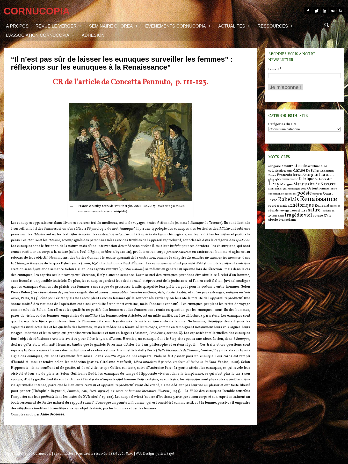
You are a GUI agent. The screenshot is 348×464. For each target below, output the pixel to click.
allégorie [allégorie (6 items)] (274, 166)
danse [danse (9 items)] (299, 170)
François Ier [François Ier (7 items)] (287, 175)
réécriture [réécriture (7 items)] (298, 210)
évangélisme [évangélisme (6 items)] (288, 220)
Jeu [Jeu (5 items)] (316, 179)
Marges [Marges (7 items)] (286, 184)
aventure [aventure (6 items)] (313, 166)
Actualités (234, 26)
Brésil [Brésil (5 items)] (324, 166)
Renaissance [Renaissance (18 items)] (318, 199)
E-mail (274, 69)
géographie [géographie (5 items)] (274, 179)
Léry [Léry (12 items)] (273, 184)
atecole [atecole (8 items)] (300, 166)
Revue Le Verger (58, 26)
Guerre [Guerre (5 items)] (330, 175)
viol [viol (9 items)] (308, 215)
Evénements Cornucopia (178, 26)
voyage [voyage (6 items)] (318, 215)
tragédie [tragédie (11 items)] (294, 215)
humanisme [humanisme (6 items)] (290, 179)
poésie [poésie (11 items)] (304, 193)
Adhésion (93, 35)
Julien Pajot (165, 453)
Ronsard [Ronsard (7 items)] (322, 205)
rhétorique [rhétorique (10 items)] (302, 205)
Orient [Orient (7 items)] (313, 188)
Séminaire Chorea (113, 26)
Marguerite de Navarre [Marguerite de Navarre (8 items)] (314, 184)
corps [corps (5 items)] (289, 171)
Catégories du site (282, 124)
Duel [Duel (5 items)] (323, 171)
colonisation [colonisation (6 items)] (277, 170)
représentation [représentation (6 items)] (279, 205)
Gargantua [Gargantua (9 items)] (314, 175)
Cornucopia (42, 453)
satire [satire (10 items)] (314, 210)
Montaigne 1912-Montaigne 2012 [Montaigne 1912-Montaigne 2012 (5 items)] (287, 189)
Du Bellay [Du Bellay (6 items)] (312, 170)
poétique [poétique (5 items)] (317, 194)
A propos (17, 26)
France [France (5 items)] (272, 175)
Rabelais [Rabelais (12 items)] (288, 199)
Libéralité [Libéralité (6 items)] (325, 179)
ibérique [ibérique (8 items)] (306, 179)
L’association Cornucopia (40, 35)
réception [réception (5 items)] (335, 206)
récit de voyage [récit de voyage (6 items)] (279, 210)
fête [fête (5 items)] (300, 175)
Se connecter (63, 453)
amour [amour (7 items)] (287, 166)
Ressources (275, 26)
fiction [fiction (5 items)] (330, 171)
